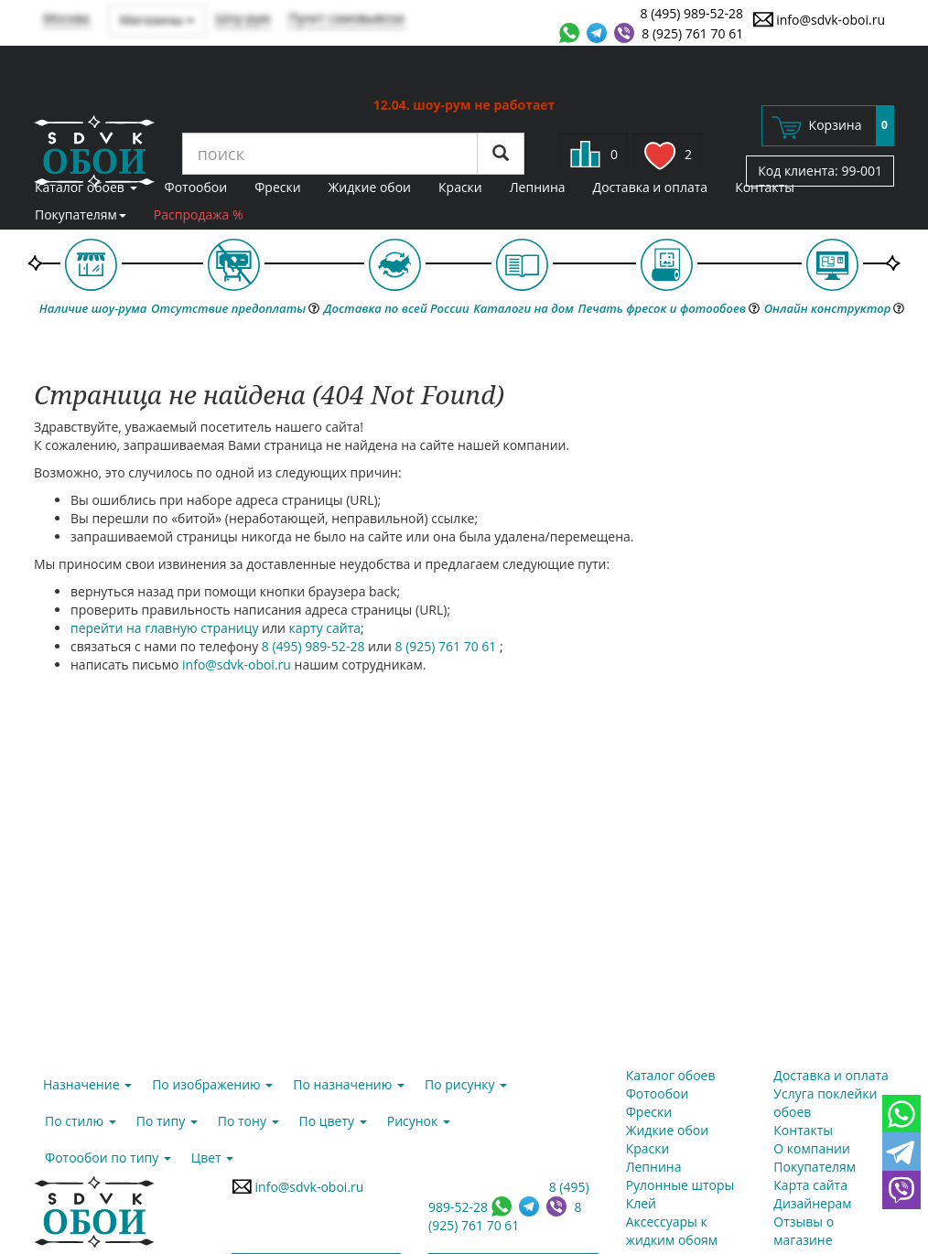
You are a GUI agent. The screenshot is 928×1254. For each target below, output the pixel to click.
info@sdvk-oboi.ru (818, 19)
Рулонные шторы (680, 1185)
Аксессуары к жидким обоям (672, 1231)
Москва (66, 18)
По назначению (349, 1084)
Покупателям (80, 214)
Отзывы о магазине (803, 1231)
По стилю (80, 1121)
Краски (460, 187)
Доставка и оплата (650, 187)
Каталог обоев (86, 187)
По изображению (212, 1084)
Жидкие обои (370, 187)
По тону (248, 1121)
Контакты (764, 187)
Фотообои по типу (108, 1157)
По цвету (333, 1121)
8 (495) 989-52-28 (692, 13)
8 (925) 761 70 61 (692, 33)
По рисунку (466, 1084)
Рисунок (418, 1121)
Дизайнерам (812, 1203)
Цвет (212, 1157)
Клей (641, 1203)
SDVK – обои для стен (94, 151)
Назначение (87, 1084)
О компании (811, 1148)
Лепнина (538, 187)
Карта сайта (810, 1185)
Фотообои (196, 187)
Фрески (277, 187)
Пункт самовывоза (346, 18)
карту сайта (325, 628)
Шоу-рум (242, 18)
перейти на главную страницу (164, 628)
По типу (167, 1121)
